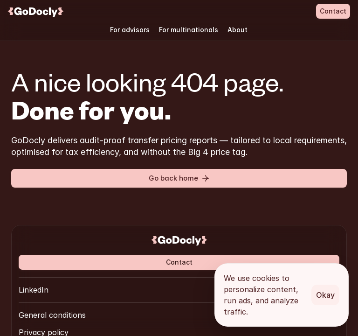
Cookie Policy (175, 286)
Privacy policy (118, 286)
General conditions (52, 286)
